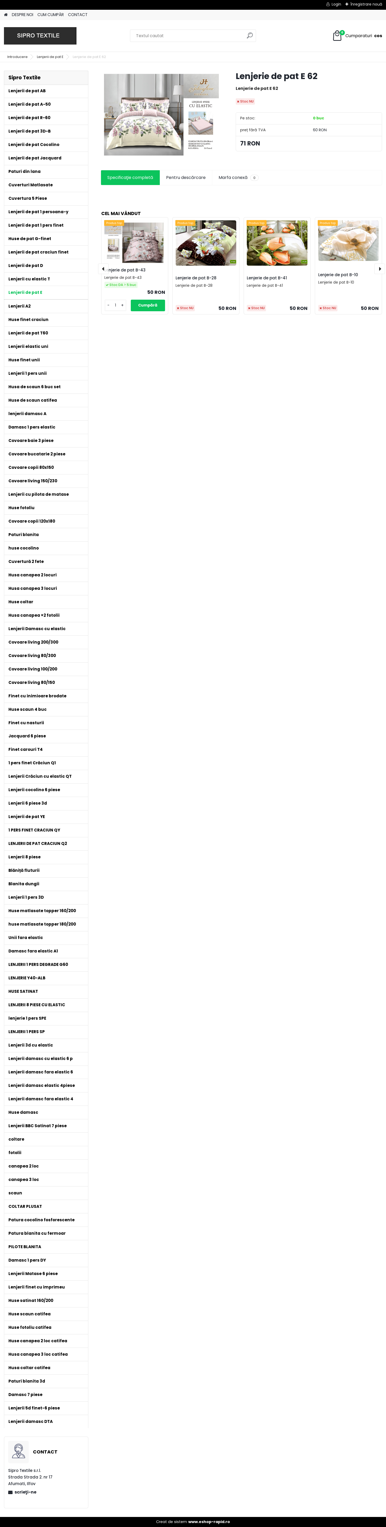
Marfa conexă (239, 177)
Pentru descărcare (186, 177)
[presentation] (103, 269)
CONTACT (78, 14)
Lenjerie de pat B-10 (338, 275)
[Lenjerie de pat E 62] (160, 114)
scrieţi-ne (25, 1492)
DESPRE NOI (22, 14)
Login (336, 4)
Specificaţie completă (130, 177)
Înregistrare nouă (366, 4)
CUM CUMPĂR (50, 14)
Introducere (17, 56)
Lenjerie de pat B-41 (267, 278)
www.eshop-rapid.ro (209, 1521)
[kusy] (115, 305)
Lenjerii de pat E (50, 56)
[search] (250, 37)
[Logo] (40, 36)
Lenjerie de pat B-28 (196, 278)
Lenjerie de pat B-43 (125, 270)
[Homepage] (6, 15)
